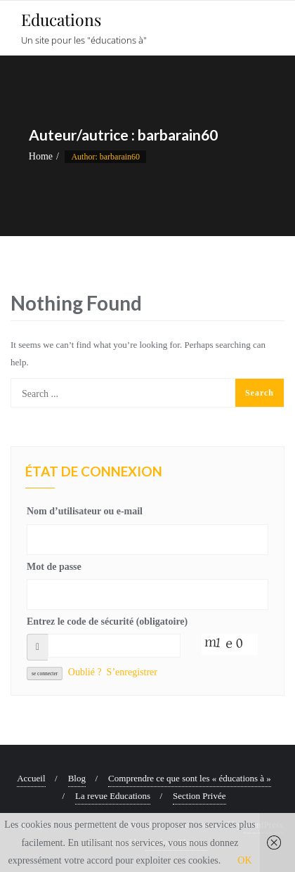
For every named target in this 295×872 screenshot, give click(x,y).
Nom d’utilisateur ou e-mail (85, 511)
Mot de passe (54, 566)
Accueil (31, 778)
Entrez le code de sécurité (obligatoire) (107, 621)
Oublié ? (85, 672)
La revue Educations (112, 795)
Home (41, 156)
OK (244, 860)
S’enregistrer (132, 672)
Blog (77, 778)
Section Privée (199, 795)
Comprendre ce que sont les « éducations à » (189, 778)
